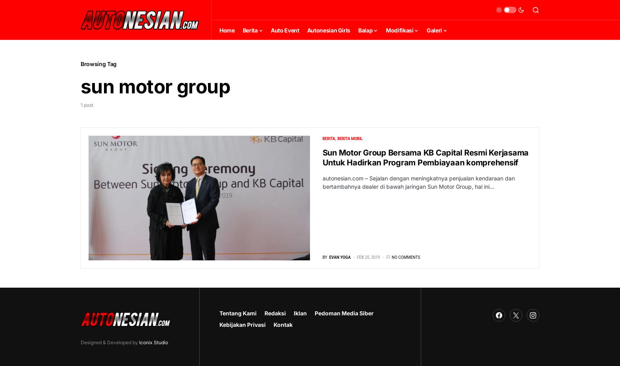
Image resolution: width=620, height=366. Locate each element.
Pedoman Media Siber (344, 313)
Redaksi (275, 313)
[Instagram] (533, 315)
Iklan (300, 313)
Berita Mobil (349, 139)
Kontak (283, 324)
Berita (329, 139)
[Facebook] (499, 315)
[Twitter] (516, 315)
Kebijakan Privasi (242, 324)
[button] (510, 10)
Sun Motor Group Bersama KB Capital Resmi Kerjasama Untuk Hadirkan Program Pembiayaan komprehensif (426, 157)
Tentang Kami (238, 313)
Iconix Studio (153, 342)
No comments (406, 257)
